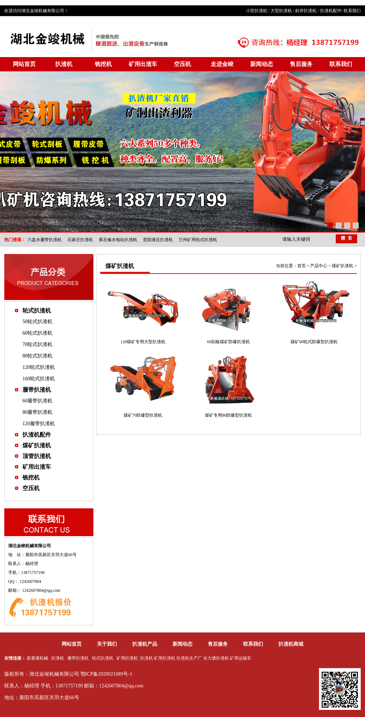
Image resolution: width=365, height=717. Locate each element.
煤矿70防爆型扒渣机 (143, 415)
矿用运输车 (240, 658)
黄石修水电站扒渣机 (118, 239)
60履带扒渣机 (37, 400)
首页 (301, 265)
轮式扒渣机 (36, 310)
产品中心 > (321, 265)
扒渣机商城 (290, 644)
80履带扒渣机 (37, 412)
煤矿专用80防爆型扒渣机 (228, 415)
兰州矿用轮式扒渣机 (198, 239)
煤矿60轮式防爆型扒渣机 (314, 341)
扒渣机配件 (330, 10)
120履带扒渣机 (38, 423)
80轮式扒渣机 (37, 355)
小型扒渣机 (256, 10)
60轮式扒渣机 (37, 333)
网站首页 (24, 64)
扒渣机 (63, 64)
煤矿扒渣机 (36, 445)
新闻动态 (261, 64)
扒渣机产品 (144, 644)
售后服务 (301, 64)
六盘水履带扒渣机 (44, 239)
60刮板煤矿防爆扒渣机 (228, 341)
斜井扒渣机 (306, 10)
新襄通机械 (37, 658)
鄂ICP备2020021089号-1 (106, 674)
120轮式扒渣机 (38, 367)
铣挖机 (103, 64)
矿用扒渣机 (127, 658)
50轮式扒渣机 (37, 321)
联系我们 (352, 10)
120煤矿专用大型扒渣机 (142, 341)
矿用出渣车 (143, 64)
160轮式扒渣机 (38, 378)
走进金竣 (222, 64)
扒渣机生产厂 (189, 658)
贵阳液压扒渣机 (158, 239)
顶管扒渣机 (36, 456)
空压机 (182, 64)
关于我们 (107, 644)
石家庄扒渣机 (80, 239)
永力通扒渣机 (216, 658)
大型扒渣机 (281, 10)
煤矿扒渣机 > (344, 265)
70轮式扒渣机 (37, 344)
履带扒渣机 (36, 390)
